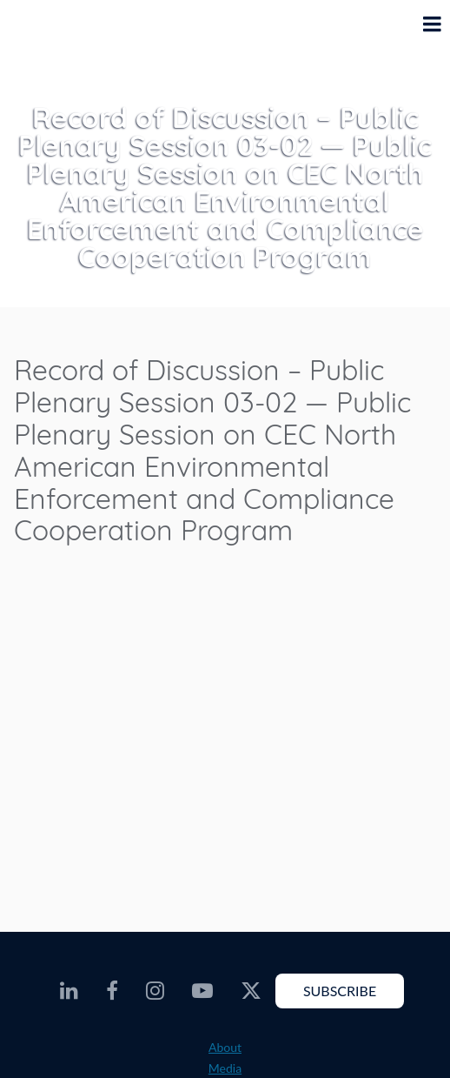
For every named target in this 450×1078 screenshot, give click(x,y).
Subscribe (339, 990)
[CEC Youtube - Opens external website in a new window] (202, 991)
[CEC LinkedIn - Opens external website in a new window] (69, 991)
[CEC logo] (57, 37)
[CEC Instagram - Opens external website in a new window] (155, 991)
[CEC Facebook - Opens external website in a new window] (112, 991)
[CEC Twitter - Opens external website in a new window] (251, 991)
